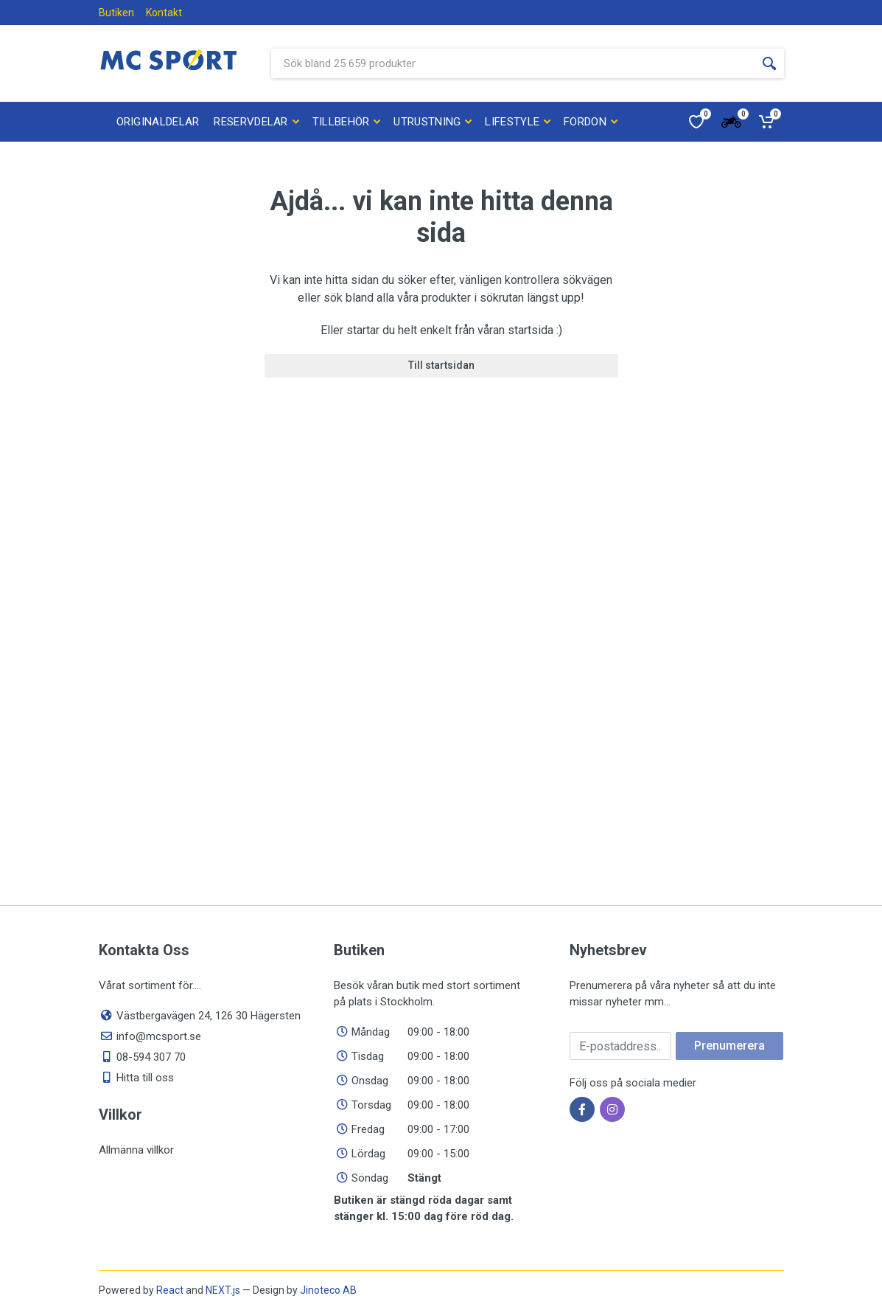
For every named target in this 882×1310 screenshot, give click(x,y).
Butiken (116, 12)
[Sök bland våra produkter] (513, 63)
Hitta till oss (145, 1077)
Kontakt (164, 12)
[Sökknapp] (769, 63)
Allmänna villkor (136, 1150)
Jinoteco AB (328, 1290)
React (169, 1290)
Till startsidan (441, 365)
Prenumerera (729, 1046)
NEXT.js (223, 1290)
